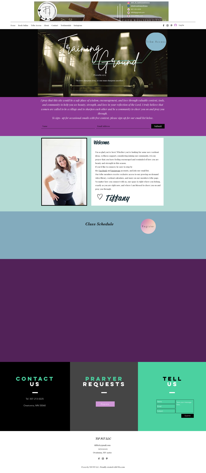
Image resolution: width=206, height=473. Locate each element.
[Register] (148, 226)
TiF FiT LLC (103, 438)
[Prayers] (105, 404)
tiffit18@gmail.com (102, 445)
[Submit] (158, 126)
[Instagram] (167, 25)
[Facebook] (163, 25)
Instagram (115, 170)
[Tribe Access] (156, 42)
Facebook (103, 170)
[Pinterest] (106, 458)
